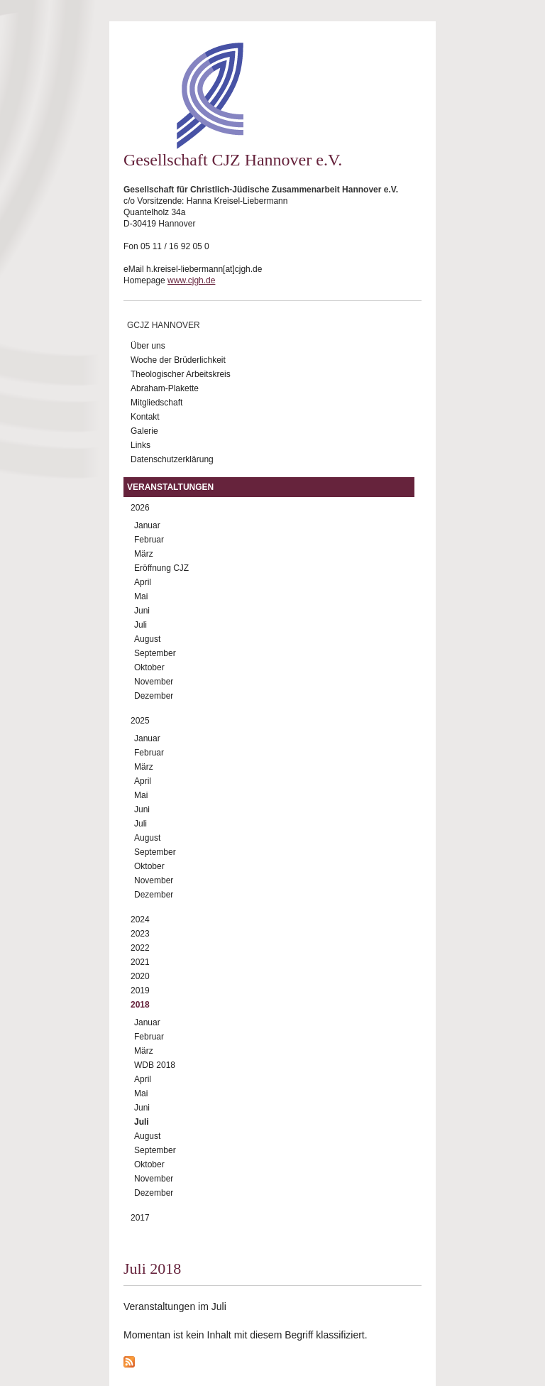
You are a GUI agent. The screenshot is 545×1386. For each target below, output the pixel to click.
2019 (140, 990)
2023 (140, 934)
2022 (140, 948)
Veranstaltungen (170, 487)
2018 (140, 1005)
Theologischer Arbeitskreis (181, 374)
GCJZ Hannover (163, 325)
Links (140, 445)
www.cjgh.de (191, 280)
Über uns (148, 346)
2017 (140, 1218)
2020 (140, 976)
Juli (140, 625)
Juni (142, 611)
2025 (140, 721)
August (147, 639)
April (142, 582)
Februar (149, 540)
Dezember (153, 696)
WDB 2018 (154, 1065)
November (153, 682)
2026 (140, 508)
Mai (141, 596)
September (155, 653)
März (143, 554)
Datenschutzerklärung (172, 459)
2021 (140, 962)
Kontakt (145, 417)
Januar (147, 525)
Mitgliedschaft (156, 403)
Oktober (149, 667)
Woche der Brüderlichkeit (178, 360)
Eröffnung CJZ (161, 568)
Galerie (144, 431)
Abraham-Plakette (165, 388)
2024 (140, 919)
